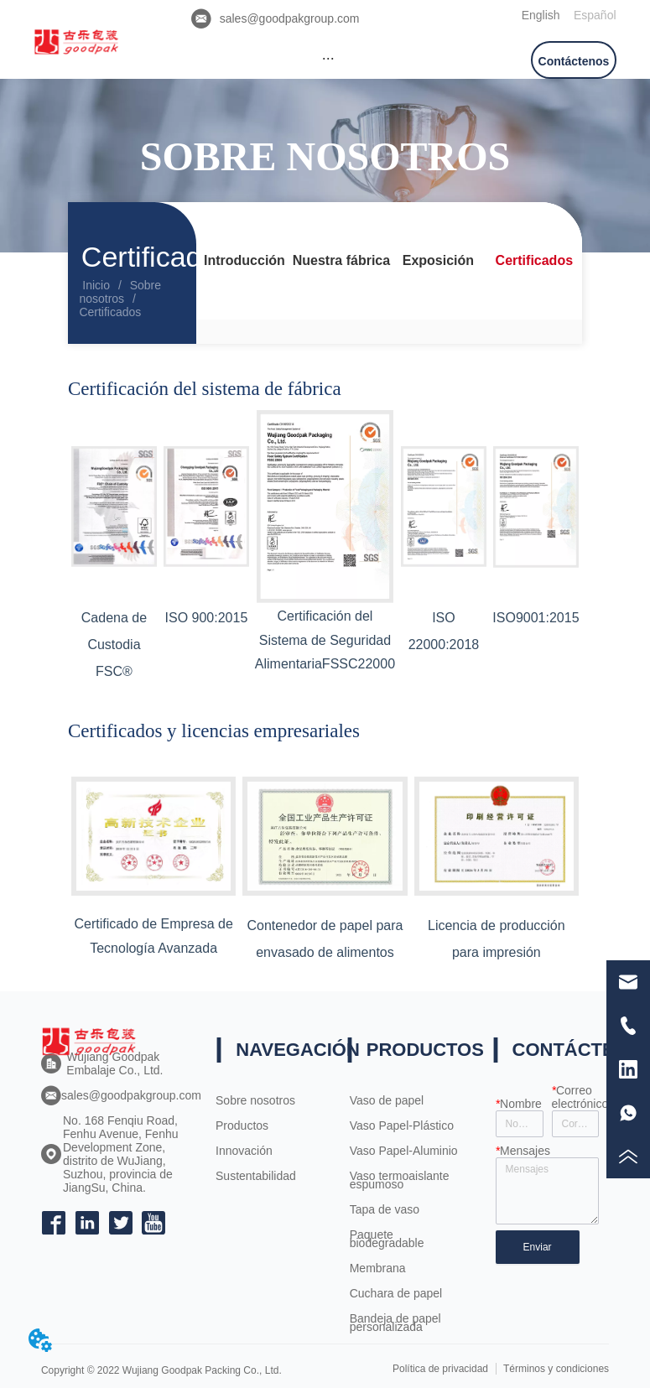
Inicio (95, 285)
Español (595, 15)
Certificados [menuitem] (534, 260)
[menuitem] (328, 58)
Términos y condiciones (556, 1369)
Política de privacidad (440, 1369)
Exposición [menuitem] (438, 260)
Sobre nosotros (120, 291)
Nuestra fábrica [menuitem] (342, 260)
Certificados (110, 312)
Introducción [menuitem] (244, 260)
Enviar (537, 1247)
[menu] (328, 58)
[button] (328, 58)
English (541, 15)
